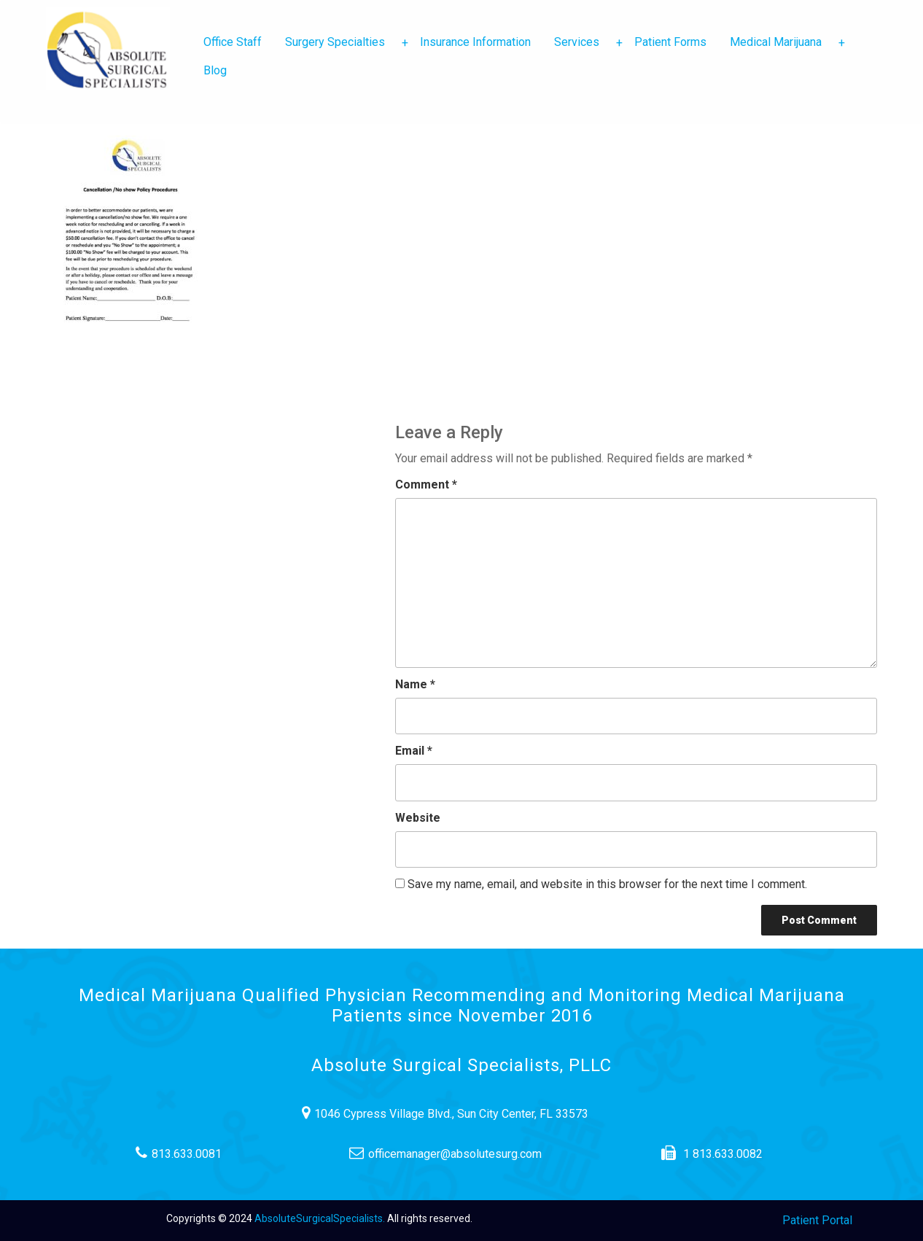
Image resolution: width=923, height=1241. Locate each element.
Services (582, 42)
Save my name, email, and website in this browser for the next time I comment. (607, 884)
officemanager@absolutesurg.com (462, 1153)
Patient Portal (817, 1220)
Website (417, 818)
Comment (426, 484)
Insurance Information (475, 42)
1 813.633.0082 (728, 1153)
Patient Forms (670, 42)
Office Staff (232, 42)
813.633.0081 (195, 1153)
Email (413, 751)
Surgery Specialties (341, 42)
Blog (215, 70)
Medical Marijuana (781, 42)
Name (415, 684)
